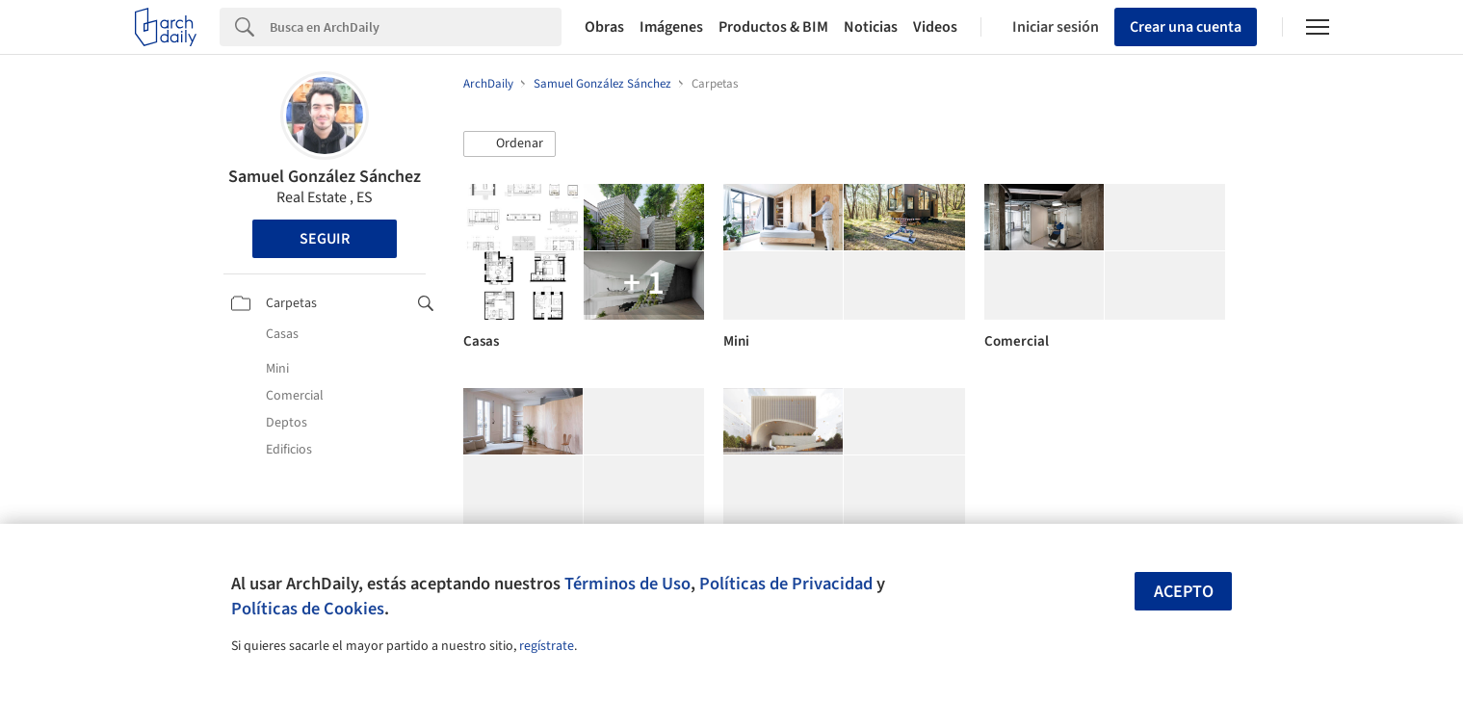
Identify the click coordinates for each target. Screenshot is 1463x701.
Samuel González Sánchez (324, 177)
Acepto (1184, 592)
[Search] (416, 27)
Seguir (325, 238)
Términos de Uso (627, 583)
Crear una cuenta (1185, 27)
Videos (935, 27)
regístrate (546, 646)
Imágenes (671, 27)
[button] (509, 144)
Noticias (871, 27)
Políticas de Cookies (307, 608)
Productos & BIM (773, 27)
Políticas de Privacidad (786, 583)
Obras (604, 27)
